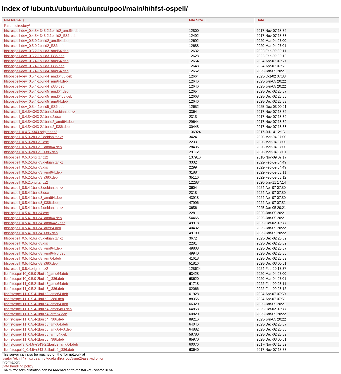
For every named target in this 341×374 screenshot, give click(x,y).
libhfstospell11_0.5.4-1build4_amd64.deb (36, 304)
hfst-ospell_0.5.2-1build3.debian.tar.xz (33, 162)
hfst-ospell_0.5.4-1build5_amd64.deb (33, 248)
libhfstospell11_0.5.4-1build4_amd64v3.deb (38, 309)
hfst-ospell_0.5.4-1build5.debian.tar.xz (33, 238)
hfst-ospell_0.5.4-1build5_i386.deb (31, 263)
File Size (196, 20)
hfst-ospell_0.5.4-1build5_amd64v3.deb (34, 253)
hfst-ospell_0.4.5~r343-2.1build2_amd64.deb (39, 122)
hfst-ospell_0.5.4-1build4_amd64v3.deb (34, 223)
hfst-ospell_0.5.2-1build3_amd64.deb (33, 172)
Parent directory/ (17, 26)
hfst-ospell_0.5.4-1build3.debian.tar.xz (33, 188)
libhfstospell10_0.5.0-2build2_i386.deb (34, 279)
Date (260, 20)
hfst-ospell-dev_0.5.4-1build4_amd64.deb (36, 71)
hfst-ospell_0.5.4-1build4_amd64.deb (33, 218)
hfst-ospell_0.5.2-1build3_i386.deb (31, 177)
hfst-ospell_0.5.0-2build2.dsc (26, 142)
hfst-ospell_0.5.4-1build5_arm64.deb (32, 258)
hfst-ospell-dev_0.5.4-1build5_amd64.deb (36, 91)
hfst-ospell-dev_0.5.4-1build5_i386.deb (34, 107)
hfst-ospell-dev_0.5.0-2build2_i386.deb (34, 46)
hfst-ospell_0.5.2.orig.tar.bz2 (26, 182)
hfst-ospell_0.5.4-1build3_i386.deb (31, 203)
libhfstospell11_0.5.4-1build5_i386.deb (34, 339)
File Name (12, 20)
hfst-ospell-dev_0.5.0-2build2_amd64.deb (36, 41)
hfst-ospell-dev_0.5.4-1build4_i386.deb (34, 86)
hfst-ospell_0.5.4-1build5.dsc (26, 243)
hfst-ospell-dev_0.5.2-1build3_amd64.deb (36, 51)
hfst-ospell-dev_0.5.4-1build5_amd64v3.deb (38, 96)
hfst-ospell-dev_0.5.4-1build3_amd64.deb (36, 61)
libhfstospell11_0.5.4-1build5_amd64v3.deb (38, 329)
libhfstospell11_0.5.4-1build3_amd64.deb (36, 294)
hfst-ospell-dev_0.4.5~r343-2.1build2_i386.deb (40, 36)
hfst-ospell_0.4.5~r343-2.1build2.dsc (32, 117)
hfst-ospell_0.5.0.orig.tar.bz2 (26, 157)
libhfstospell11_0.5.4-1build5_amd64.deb (36, 324)
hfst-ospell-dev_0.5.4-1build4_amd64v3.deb (38, 76)
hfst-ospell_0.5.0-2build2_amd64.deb (33, 147)
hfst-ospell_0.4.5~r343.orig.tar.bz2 (30, 132)
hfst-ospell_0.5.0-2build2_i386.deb (31, 152)
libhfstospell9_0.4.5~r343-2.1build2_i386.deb (39, 350)
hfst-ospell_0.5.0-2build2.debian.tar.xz (33, 137)
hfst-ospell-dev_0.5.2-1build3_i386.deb (34, 56)
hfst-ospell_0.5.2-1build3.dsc (26, 167)
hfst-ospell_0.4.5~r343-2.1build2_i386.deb (37, 127)
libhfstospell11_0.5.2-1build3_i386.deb (34, 289)
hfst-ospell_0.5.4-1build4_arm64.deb (32, 228)
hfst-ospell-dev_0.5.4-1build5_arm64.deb (36, 101)
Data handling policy (17, 366)
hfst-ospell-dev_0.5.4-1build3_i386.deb (34, 66)
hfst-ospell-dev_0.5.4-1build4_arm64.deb (36, 81)
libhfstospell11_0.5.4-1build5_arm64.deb (35, 334)
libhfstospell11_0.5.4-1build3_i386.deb (34, 299)
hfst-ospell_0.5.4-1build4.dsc (26, 213)
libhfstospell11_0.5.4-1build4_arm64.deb (35, 314)
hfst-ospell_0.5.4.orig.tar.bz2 (26, 269)
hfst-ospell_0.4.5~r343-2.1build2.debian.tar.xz (39, 112)
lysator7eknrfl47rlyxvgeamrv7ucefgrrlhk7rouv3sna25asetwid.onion (53, 358)
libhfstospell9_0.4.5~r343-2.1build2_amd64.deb (41, 344)
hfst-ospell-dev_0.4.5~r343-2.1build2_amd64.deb (42, 31)
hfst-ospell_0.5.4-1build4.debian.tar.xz (33, 208)
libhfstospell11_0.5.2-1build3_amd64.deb (36, 284)
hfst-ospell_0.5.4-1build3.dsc (26, 193)
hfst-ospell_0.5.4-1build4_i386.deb (31, 233)
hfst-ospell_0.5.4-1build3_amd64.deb (33, 198)
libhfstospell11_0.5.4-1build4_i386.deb (34, 319)
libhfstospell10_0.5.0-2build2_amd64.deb (36, 274)
